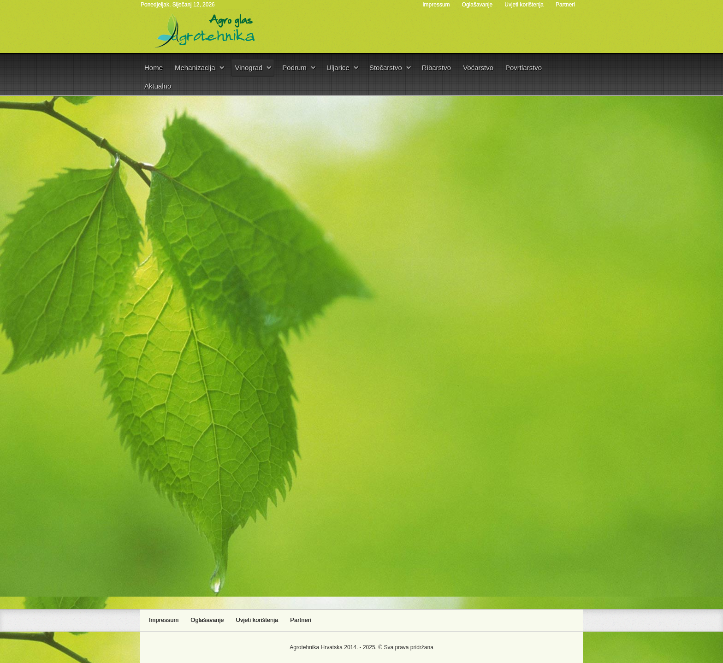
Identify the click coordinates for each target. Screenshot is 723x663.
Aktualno (157, 86)
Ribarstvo (436, 67)
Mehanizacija (195, 67)
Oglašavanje (477, 4)
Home (153, 67)
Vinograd (249, 67)
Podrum (294, 67)
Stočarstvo (385, 67)
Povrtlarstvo (523, 67)
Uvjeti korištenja (524, 4)
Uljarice (338, 67)
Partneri (565, 4)
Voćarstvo (478, 67)
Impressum (436, 4)
